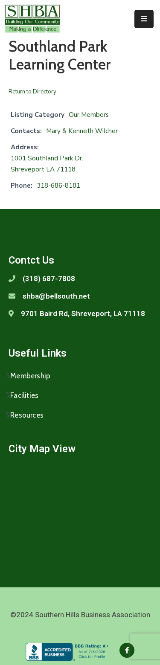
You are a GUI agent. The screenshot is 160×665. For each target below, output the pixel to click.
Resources (27, 415)
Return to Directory (32, 92)
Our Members (89, 114)
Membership (30, 376)
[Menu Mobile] (144, 19)
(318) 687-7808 (49, 278)
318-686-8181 (58, 185)
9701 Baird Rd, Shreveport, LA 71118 (83, 313)
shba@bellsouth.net (56, 296)
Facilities (24, 395)
